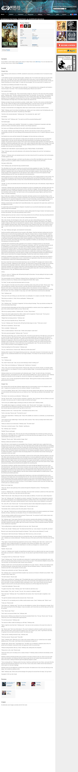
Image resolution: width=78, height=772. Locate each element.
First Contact (34, 36)
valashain (8, 50)
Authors (11, 14)
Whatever (20, 63)
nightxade (38, 684)
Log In (48, 14)
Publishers (20, 14)
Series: (21, 32)
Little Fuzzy (38, 61)
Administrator (8, 49)
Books (2, 14)
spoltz (8, 693)
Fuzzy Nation (23, 682)
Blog (57, 14)
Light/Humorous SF (35, 37)
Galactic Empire (35, 38)
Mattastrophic (9, 685)
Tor (32, 30)
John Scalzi (34, 29)
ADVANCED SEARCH (73, 8)
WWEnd (40, 14)
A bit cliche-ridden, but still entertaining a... (11, 683)
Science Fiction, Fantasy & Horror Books (22, 19)
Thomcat (23, 684)
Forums (64, 14)
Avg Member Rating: (24, 45)
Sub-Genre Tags (23, 37)
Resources (30, 14)
